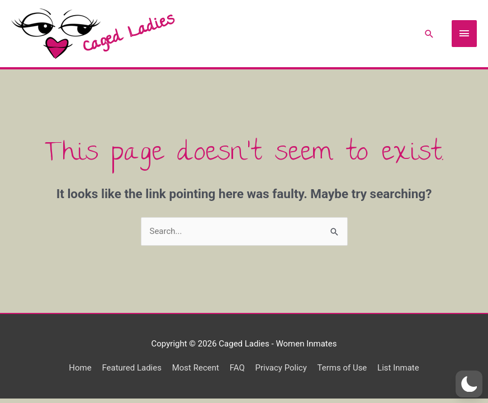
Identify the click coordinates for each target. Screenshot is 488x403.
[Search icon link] (429, 34)
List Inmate (398, 368)
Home (80, 368)
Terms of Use (342, 368)
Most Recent (195, 368)
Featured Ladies (132, 368)
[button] (469, 384)
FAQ (237, 368)
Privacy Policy (280, 368)
